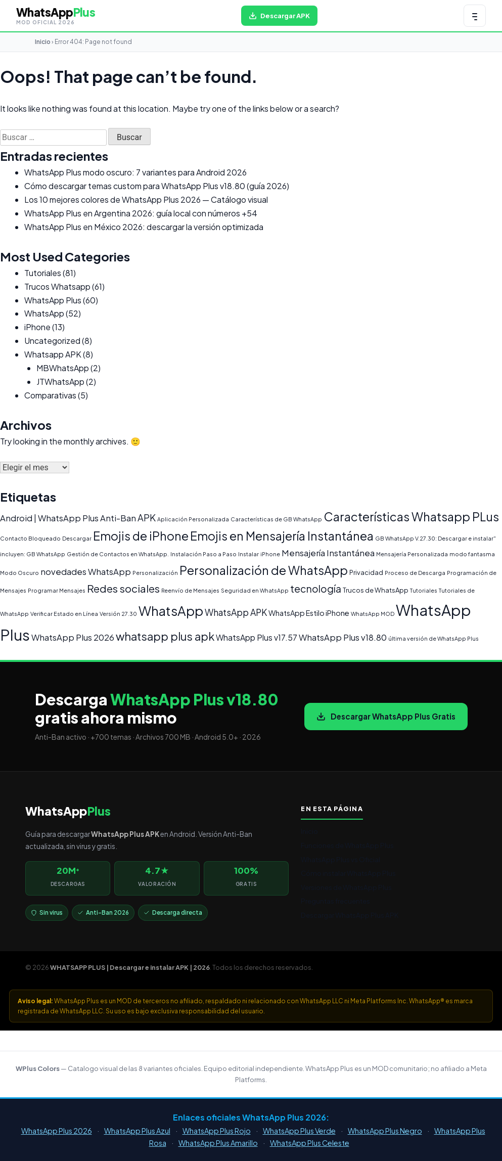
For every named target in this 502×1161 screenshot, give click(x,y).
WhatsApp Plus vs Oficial (340, 859)
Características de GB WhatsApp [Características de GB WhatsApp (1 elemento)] (276, 519)
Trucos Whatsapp (57, 286)
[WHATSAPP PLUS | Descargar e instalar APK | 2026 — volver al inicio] (55, 15)
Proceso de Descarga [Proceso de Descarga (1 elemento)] (415, 572)
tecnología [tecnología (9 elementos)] (315, 589)
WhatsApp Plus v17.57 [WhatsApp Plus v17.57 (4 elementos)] (256, 637)
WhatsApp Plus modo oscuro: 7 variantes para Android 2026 (135, 172)
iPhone (37, 327)
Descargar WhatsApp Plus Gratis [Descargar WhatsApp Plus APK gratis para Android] (385, 716)
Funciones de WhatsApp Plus (347, 845)
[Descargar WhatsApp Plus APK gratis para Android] (279, 16)
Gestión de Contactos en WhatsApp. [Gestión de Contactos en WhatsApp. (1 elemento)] (118, 554)
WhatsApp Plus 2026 (56, 1130)
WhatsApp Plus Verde (299, 1130)
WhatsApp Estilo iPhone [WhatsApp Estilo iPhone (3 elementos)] (308, 612)
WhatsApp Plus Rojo (216, 1130)
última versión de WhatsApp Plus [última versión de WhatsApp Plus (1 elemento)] (433, 638)
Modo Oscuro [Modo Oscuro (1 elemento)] (19, 572)
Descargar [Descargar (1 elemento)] (77, 538)
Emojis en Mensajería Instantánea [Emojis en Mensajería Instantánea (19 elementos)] (282, 535)
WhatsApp (44, 313)
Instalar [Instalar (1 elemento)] (248, 554)
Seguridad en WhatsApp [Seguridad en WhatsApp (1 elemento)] (255, 590)
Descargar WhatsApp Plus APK (349, 915)
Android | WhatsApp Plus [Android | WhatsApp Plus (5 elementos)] (49, 518)
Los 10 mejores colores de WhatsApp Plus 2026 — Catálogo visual (146, 199)
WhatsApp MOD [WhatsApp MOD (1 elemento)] (372, 613)
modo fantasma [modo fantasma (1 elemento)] (472, 554)
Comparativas (50, 395)
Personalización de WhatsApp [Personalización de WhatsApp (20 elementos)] (263, 570)
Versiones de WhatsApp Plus (346, 887)
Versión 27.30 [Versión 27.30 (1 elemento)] (118, 613)
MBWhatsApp (62, 368)
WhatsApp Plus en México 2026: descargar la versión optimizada (143, 226)
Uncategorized (52, 340)
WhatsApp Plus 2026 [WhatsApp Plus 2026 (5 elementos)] (72, 637)
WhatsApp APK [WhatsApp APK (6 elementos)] (236, 612)
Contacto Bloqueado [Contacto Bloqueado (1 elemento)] (30, 538)
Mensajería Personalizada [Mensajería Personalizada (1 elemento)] (412, 554)
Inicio (43, 42)
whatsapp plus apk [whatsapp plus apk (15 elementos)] (165, 636)
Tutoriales (42, 272)
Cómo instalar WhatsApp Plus (348, 873)
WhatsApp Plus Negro (385, 1130)
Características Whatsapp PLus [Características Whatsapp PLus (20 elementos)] (411, 516)
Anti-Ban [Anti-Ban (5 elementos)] (118, 518)
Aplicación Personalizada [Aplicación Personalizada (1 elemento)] (193, 519)
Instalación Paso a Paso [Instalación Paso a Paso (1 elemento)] (203, 554)
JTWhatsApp (60, 381)
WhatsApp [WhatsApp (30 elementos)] (171, 611)
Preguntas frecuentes (335, 901)
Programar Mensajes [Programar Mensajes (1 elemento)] (56, 590)
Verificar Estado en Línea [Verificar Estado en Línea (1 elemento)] (64, 613)
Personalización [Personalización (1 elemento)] (155, 572)
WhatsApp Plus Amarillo (218, 1142)
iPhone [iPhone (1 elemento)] (270, 554)
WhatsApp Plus (52, 300)
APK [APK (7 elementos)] (147, 517)
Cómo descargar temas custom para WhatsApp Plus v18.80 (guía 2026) (156, 186)
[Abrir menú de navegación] (475, 16)
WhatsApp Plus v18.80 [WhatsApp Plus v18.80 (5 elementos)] (343, 637)
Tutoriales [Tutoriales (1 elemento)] (423, 590)
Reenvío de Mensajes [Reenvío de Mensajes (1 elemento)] (190, 590)
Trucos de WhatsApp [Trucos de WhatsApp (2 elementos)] (375, 590)
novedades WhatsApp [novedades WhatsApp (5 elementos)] (85, 571)
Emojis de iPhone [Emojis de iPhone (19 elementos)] (141, 535)
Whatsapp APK (52, 354)
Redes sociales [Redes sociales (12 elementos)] (123, 588)
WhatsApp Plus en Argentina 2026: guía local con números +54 (140, 213)
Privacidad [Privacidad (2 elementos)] (366, 572)
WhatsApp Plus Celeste (309, 1142)
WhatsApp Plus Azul (137, 1130)
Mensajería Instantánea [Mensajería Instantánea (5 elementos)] (328, 553)
